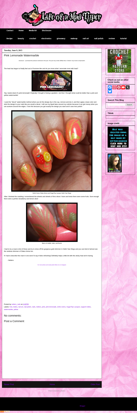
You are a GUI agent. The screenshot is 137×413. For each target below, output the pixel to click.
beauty (21, 38)
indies (15, 307)
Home (21, 30)
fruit (11, 307)
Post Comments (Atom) (56, 391)
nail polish (98, 38)
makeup (74, 38)
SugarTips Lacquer (73, 307)
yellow (16, 309)
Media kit (33, 30)
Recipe (9, 38)
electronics (46, 38)
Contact (10, 30)
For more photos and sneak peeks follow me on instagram (52, 264)
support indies (86, 307)
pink (43, 307)
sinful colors (61, 307)
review (112, 38)
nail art (86, 38)
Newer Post (9, 384)
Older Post (95, 384)
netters (38, 307)
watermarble (8, 309)
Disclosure (46, 30)
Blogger (82, 406)
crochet (32, 38)
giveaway (61, 38)
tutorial (123, 38)
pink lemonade (51, 307)
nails (33, 307)
